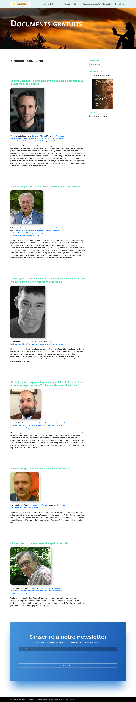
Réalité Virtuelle (34, 508)
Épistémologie (15, 138)
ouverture (50, 138)
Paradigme (59, 138)
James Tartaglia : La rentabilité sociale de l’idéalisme (40, 468)
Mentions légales (68, 699)
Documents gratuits (91, 4)
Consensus (60, 136)
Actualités (68, 4)
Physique (13, 235)
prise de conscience (43, 344)
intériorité (55, 230)
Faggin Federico (54, 228)
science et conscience (26, 235)
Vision (56, 141)
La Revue (56, 4)
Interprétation (32, 425)
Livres (76, 4)
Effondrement (60, 423)
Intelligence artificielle (31, 230)
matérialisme (21, 233)
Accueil (47, 4)
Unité (37, 235)
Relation (43, 141)
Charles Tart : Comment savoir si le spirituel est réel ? (40, 543)
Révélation (23, 593)
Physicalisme (15, 428)
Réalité (37, 141)
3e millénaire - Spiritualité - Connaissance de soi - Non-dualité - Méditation (39, 699)
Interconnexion (45, 230)
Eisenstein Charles (39, 136)
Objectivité (34, 138)
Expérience (26, 138)
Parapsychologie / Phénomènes (22, 141)
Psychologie (25, 428)
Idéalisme (22, 425)
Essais (33, 423)
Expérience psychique (18, 344)
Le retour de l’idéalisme (39, 505)
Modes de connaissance (52, 233)
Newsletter (120, 4)
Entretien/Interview (41, 228)
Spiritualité (39, 342)
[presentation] (34, 657)
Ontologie (42, 138)
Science (50, 141)
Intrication (41, 425)
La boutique (108, 4)
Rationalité (14, 593)
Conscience (49, 423)
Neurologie (31, 344)
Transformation (57, 344)
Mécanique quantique (34, 233)
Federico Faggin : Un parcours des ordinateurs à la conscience (45, 186)
